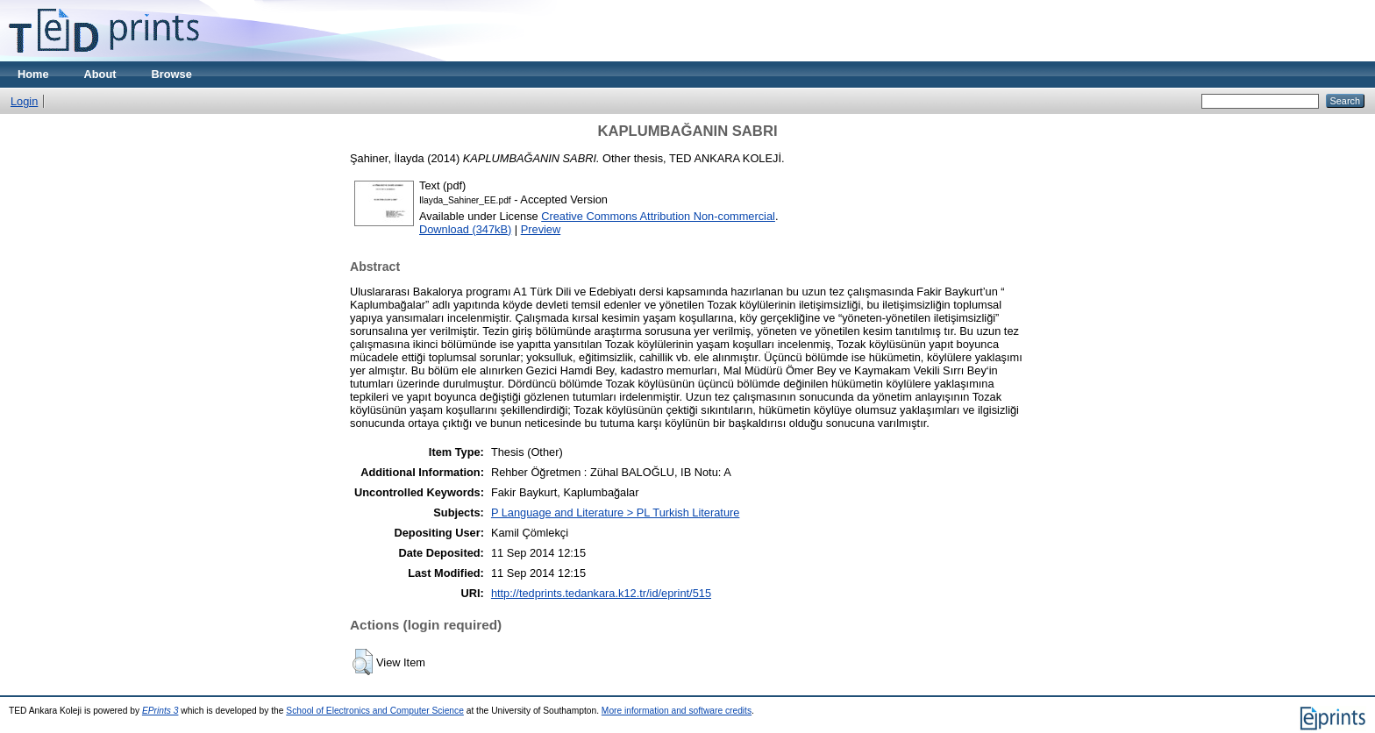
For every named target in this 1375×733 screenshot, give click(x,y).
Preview (541, 229)
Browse (172, 74)
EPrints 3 (160, 710)
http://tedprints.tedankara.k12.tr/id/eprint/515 (601, 593)
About (100, 74)
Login (24, 101)
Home (33, 74)
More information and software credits (677, 710)
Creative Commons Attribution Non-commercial (658, 216)
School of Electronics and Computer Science (375, 710)
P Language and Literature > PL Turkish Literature (615, 512)
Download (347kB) (465, 229)
